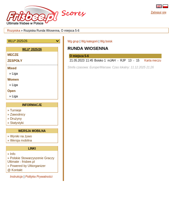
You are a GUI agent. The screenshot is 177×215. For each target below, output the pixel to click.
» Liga (13, 73)
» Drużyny (14, 118)
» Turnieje (14, 110)
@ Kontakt (14, 170)
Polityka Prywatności (39, 176)
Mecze (12, 54)
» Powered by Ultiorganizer (26, 166)
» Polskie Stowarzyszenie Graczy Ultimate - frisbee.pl (30, 159)
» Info (11, 154)
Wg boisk (106, 41)
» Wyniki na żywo (19, 136)
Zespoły (14, 60)
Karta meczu (152, 60)
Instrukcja (16, 176)
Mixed (11, 68)
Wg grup (73, 41)
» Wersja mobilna (19, 140)
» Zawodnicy (16, 114)
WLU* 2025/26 (32, 49)
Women (13, 79)
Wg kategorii (89, 41)
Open (11, 91)
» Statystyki (15, 123)
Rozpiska (13, 30)
